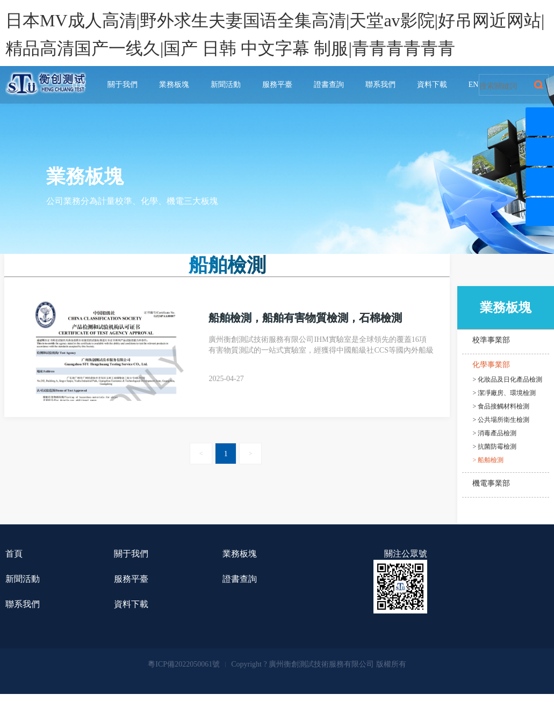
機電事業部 (491, 483)
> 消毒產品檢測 (495, 433)
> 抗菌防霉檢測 (495, 446)
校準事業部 (491, 340)
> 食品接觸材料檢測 (501, 406)
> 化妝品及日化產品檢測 (508, 379)
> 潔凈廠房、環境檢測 (504, 393)
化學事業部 (491, 365)
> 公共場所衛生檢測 (501, 419)
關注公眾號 (405, 553)
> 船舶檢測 (488, 460)
